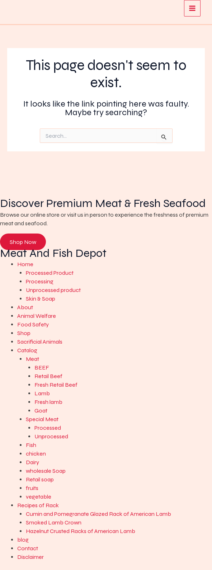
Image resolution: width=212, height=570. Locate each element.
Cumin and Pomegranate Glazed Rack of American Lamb (98, 513)
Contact (27, 548)
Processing (39, 281)
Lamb (42, 393)
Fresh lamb (48, 402)
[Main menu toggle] (192, 8)
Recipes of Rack (38, 505)
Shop (23, 333)
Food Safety (33, 324)
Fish (31, 445)
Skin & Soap (40, 298)
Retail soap (40, 479)
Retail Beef (48, 376)
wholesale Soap (46, 470)
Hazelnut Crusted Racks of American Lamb (80, 531)
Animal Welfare (36, 315)
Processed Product (50, 272)
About (25, 307)
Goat (40, 410)
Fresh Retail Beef (55, 384)
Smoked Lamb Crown (53, 522)
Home (25, 264)
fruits (32, 488)
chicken (36, 453)
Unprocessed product (53, 290)
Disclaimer (30, 556)
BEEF (41, 367)
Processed (47, 427)
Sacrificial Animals (39, 341)
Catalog (27, 350)
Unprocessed (51, 436)
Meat (32, 358)
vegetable (38, 496)
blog (23, 539)
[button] (114, 264)
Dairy (32, 462)
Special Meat (42, 419)
